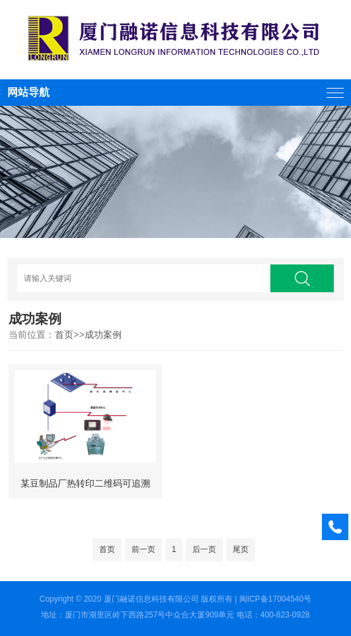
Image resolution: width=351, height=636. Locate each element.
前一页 (143, 549)
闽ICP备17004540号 (275, 599)
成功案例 (103, 334)
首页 (64, 334)
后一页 (204, 549)
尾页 (241, 549)
